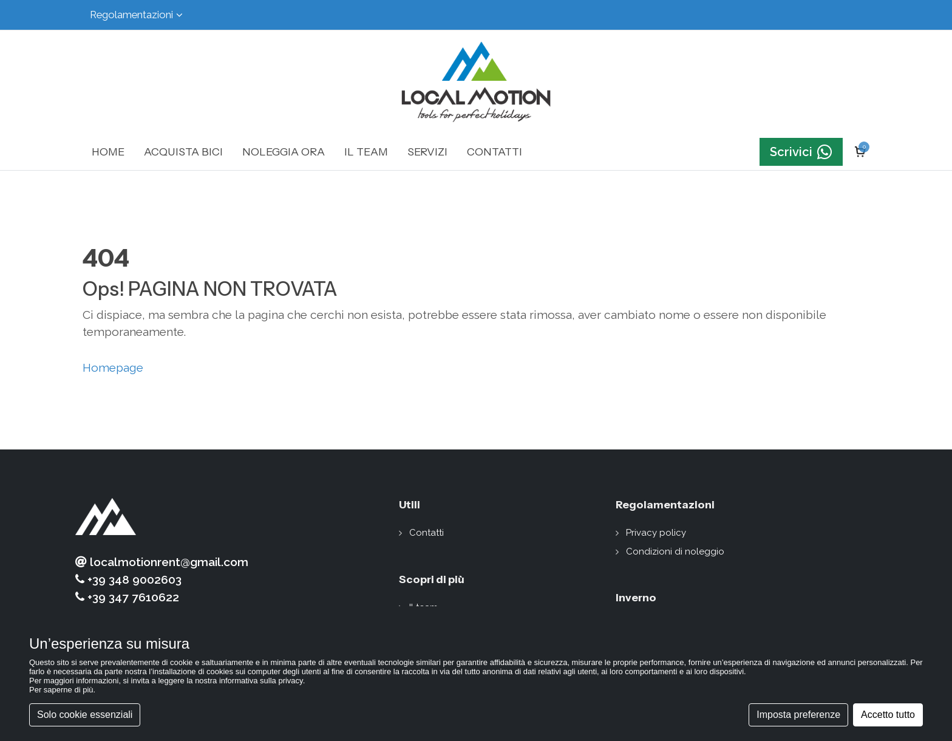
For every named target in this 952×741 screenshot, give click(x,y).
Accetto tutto (888, 714)
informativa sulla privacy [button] (261, 680)
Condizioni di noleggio (675, 551)
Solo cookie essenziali (84, 714)
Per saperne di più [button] (61, 689)
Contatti (426, 532)
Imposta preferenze (798, 714)
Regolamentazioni (136, 14)
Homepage (113, 367)
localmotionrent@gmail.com (161, 562)
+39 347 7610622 (127, 597)
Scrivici (801, 151)
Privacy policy (656, 532)
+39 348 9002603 (128, 580)
